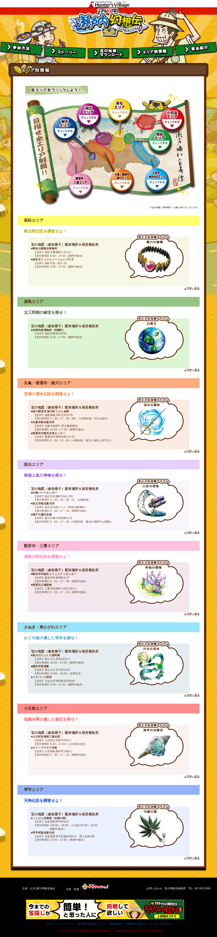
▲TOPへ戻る (192, 288)
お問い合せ (165, 923)
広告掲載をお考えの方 (136, 923)
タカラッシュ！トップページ (60, 923)
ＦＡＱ (154, 923)
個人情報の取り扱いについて (91, 923)
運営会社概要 (115, 923)
